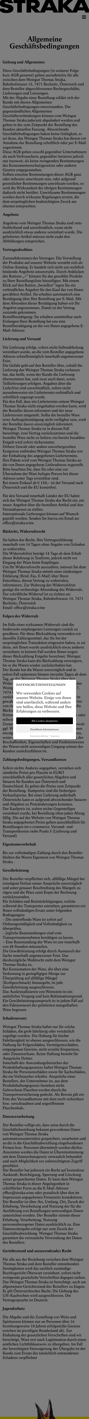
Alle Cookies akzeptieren (44, 720)
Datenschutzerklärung (39, 736)
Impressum (55, 736)
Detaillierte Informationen (44, 729)
